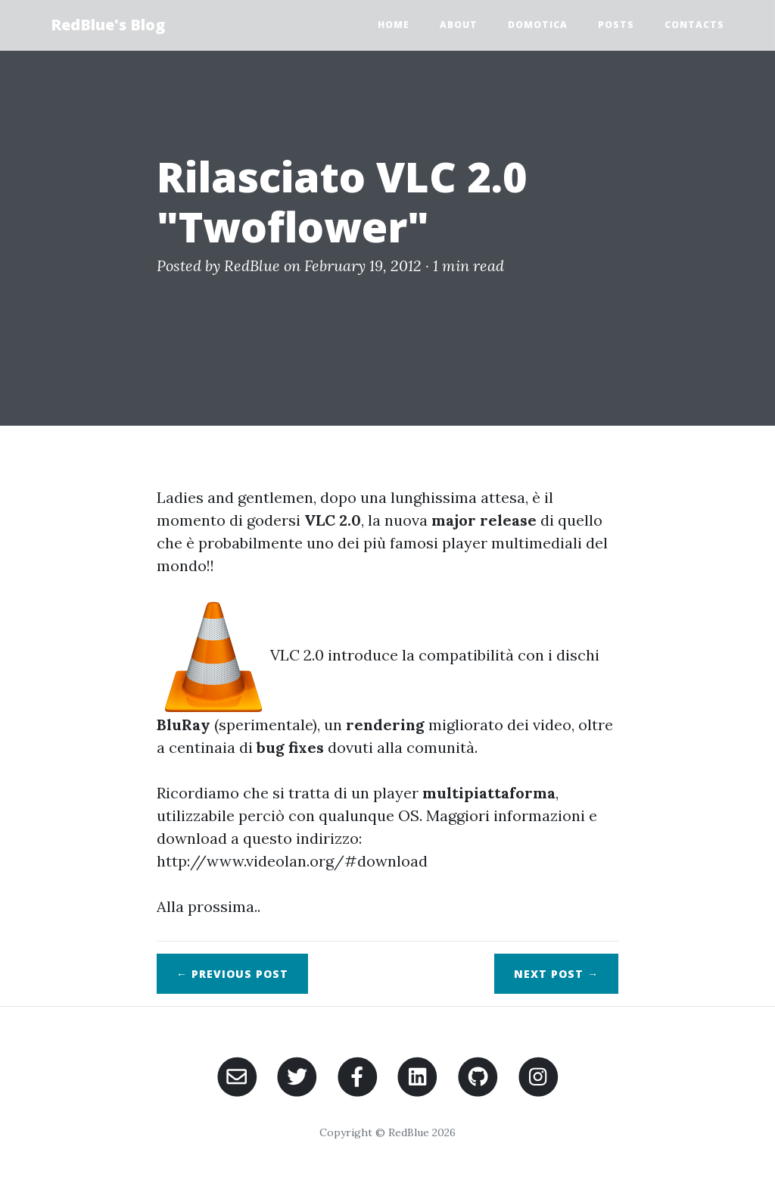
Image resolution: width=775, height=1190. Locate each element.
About (459, 24)
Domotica (538, 24)
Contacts (694, 24)
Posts (616, 24)
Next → (556, 974)
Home (393, 24)
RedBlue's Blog (108, 24)
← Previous (232, 974)
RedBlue (252, 265)
